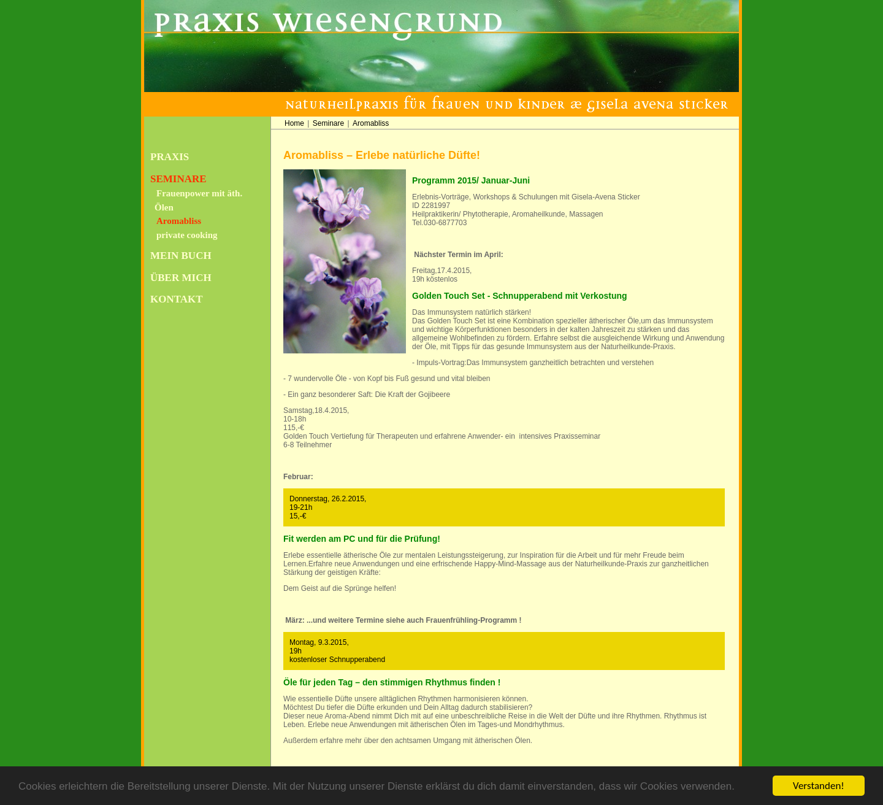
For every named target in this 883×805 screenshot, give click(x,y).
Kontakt (176, 299)
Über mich (181, 277)
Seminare (178, 179)
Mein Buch (181, 255)
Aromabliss (178, 221)
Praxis (169, 157)
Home (294, 123)
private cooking (187, 235)
